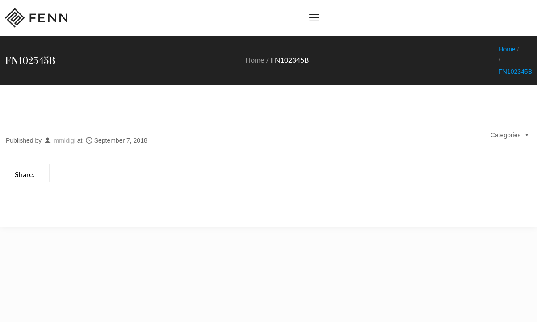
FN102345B (515, 71)
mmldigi (65, 140)
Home (254, 60)
